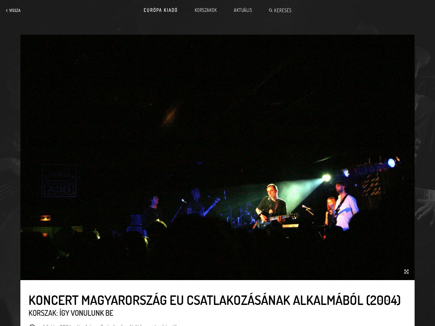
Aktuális (243, 10)
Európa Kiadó (161, 10)
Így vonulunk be (86, 313)
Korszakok (206, 10)
